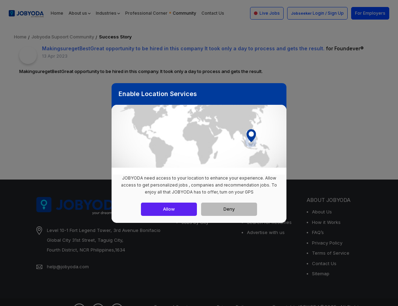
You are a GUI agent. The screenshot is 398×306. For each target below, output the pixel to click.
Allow (169, 209)
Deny (229, 209)
